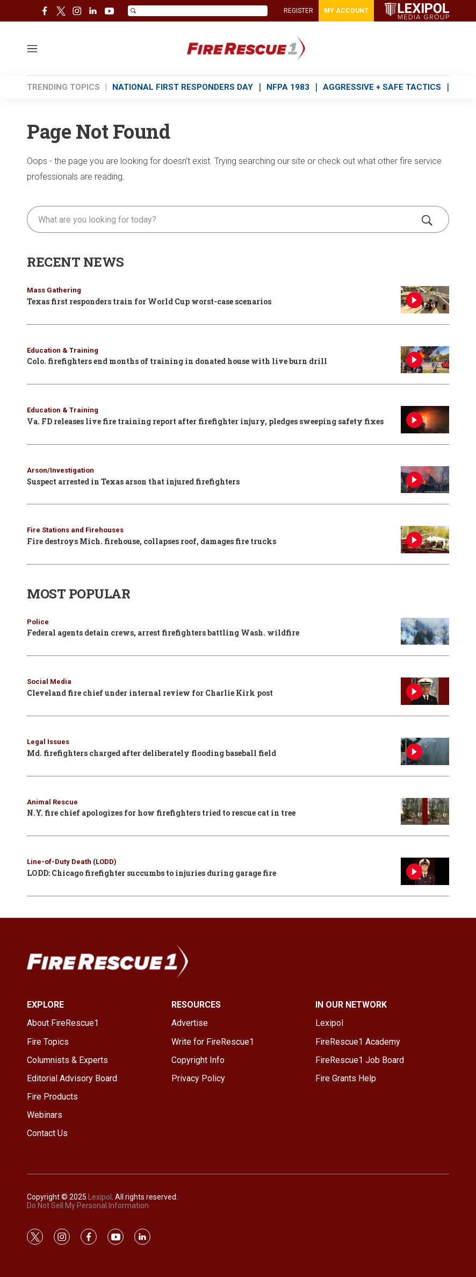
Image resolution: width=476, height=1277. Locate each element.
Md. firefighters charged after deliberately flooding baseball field (151, 753)
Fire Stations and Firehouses (75, 530)
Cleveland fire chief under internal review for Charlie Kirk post (150, 693)
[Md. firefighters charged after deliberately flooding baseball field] (425, 751)
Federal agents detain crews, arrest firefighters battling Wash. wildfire (163, 632)
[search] (223, 219)
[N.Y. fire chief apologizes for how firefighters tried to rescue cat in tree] (425, 811)
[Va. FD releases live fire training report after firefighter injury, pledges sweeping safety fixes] (425, 419)
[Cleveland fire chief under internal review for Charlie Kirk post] (425, 691)
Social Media (49, 681)
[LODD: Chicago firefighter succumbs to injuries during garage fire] (425, 871)
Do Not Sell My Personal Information (88, 1205)
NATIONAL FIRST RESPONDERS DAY (182, 87)
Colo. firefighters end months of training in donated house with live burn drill (177, 361)
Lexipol (100, 1197)
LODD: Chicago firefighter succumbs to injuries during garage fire (151, 873)
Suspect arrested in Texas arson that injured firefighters (133, 481)
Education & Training (62, 350)
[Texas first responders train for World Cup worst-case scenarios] (425, 299)
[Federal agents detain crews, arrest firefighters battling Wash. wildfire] (425, 631)
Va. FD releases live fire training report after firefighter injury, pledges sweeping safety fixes (205, 421)
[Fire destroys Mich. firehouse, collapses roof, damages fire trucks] (425, 539)
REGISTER (298, 11)
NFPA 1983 (287, 87)
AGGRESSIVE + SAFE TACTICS (382, 87)
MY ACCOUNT (346, 11)
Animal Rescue (52, 802)
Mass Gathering (54, 290)
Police (38, 622)
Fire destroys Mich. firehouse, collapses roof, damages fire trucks (151, 541)
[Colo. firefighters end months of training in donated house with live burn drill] (425, 360)
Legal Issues (48, 742)
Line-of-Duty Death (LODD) (72, 862)
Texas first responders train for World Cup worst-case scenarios (149, 301)
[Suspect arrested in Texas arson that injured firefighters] (425, 480)
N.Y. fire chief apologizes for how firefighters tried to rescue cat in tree (161, 813)
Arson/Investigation (60, 470)
